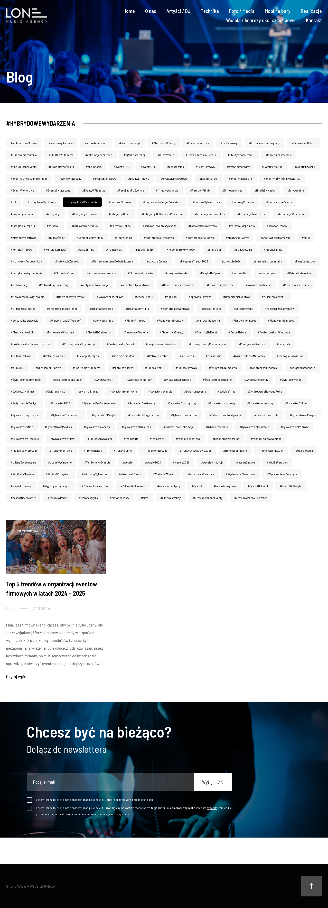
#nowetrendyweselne (220, 285)
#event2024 (121, 166)
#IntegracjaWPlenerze (291, 214)
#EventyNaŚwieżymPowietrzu (282, 178)
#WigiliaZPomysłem (58, 474)
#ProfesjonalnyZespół (120, 344)
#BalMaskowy (229, 143)
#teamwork (157, 438)
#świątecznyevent (291, 379)
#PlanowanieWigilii (22, 332)
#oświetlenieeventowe (175, 308)
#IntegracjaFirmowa (84, 214)
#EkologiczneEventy (23, 166)
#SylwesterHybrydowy (221, 403)
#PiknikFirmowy (135, 320)
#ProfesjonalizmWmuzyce (274, 332)
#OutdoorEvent (243, 308)
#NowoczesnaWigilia (258, 285)
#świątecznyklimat (22, 391)
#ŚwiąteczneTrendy (255, 379)
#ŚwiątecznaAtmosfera (223, 367)
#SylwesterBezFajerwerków (99, 403)
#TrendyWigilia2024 (271, 450)
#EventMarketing (272, 166)
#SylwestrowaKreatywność (225, 415)
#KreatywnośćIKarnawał (275, 237)
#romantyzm (213, 356)
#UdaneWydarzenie (60, 462)
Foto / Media (242, 11)
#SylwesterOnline (296, 403)
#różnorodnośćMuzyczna (249, 356)
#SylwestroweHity (216, 427)
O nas (150, 11)
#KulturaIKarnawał (55, 249)
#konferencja (123, 237)
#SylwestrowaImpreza (184, 415)
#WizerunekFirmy (130, 474)
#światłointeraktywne (123, 391)
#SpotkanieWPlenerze (86, 367)
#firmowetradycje (167, 190)
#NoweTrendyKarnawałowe (178, 285)
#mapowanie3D (143, 249)
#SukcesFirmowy (186, 367)
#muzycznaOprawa (156, 261)
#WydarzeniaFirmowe (200, 474)
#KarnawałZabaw (277, 226)
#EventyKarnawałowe (174, 178)
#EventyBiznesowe (104, 178)
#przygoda (283, 344)
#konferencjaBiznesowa (159, 237)
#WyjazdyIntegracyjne (56, 486)
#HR (13, 202)
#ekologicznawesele (279, 155)
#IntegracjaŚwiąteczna (251, 214)
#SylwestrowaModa (266, 415)
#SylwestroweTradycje (25, 438)
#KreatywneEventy (237, 237)
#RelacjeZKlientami (123, 356)
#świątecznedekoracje (67, 379)
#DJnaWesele (165, 155)
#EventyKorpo (208, 178)
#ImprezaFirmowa (120, 202)
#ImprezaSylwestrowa (206, 202)
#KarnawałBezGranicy (84, 226)
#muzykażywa (266, 273)
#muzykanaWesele (176, 273)
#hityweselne (295, 190)
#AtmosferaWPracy (163, 143)
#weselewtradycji (212, 462)
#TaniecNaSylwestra (99, 438)
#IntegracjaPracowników (210, 214)
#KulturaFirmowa (21, 249)
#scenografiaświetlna (290, 356)
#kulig (306, 237)
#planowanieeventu (207, 320)
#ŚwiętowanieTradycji (24, 403)
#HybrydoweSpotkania (42, 202)
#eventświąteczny (70, 178)
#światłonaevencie (160, 391)
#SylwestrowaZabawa (97, 427)
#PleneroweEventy (171, 332)
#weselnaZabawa (245, 462)
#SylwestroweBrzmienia (137, 427)
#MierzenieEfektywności (180, 249)
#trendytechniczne (235, 450)
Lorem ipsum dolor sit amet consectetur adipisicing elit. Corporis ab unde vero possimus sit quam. (95, 799)
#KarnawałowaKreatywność (159, 226)
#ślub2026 (17, 367)
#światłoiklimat (88, 391)
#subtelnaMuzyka (122, 367)
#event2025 (147, 166)
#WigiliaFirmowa (277, 462)
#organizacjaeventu (274, 296)
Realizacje (311, 11)
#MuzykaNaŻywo (209, 273)
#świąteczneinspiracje (177, 379)
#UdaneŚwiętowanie (23, 462)
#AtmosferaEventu (96, 143)
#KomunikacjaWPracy (90, 237)
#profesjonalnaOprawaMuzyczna (30, 344)
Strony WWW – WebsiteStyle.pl (30, 886)
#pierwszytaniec (103, 320)
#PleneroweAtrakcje (135, 332)
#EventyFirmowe (138, 178)
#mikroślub (214, 249)
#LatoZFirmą (86, 249)
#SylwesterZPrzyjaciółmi (143, 415)
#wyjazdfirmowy (21, 486)
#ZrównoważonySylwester (250, 498)
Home (129, 11)
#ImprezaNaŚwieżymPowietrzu (162, 202)
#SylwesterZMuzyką (104, 415)
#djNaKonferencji (135, 155)
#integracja (53, 214)
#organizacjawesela (101, 308)
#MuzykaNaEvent (64, 273)
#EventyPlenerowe (22, 190)
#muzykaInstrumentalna (268, 261)
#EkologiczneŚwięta (61, 166)
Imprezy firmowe (27, 530)
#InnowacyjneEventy (279, 202)
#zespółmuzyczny (225, 486)
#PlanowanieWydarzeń (60, 332)
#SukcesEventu (154, 367)
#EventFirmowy (205, 166)
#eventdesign (175, 166)
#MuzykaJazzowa (305, 261)
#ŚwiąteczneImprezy (139, 379)
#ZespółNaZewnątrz (23, 498)
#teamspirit (131, 438)
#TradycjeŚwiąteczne (24, 450)
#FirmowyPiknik (200, 190)
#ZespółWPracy (57, 498)
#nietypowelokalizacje (94, 285)
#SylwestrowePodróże (295, 427)
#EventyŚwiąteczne (58, 190)
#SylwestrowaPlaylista (58, 427)
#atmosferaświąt (129, 143)
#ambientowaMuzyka (24, 143)
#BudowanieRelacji (303, 143)
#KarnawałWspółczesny (202, 226)
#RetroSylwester (157, 356)
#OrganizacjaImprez (23, 308)
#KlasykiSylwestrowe (23, 237)
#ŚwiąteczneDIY (103, 379)
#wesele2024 (152, 462)
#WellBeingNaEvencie (96, 462)
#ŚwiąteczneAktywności (26, 379)
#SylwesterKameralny (260, 403)
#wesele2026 (181, 462)
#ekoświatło (94, 166)
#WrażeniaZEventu (164, 474)
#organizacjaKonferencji (62, 308)
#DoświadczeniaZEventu (201, 155)
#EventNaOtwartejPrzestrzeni (29, 178)
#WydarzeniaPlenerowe (240, 474)
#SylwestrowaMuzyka (303, 415)
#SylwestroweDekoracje (178, 427)
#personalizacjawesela (24, 320)
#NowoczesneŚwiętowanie (27, 296)
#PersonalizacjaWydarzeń (65, 320)
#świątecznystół (56, 391)
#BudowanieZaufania (24, 155)
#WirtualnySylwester (94, 474)
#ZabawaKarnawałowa (95, 486)
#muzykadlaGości (230, 261)
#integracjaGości (119, 214)
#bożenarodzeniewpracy (264, 143)
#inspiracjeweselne (22, 214)
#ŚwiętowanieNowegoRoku (264, 391)
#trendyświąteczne (155, 450)
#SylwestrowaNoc (22, 427)
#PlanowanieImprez (244, 320)
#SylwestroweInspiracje (254, 427)
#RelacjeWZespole (88, 356)
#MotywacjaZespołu (66, 261)
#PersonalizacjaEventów (280, 308)
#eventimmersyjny (238, 166)
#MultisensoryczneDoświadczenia (112, 261)
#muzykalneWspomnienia (26, 273)
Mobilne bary (277, 11)
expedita (212, 808)
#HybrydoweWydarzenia (82, 202)
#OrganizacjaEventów (236, 296)
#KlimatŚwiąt (56, 237)
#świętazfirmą (227, 391)
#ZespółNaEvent (258, 486)
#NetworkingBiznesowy (54, 285)
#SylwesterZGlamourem (65, 415)
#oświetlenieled (211, 308)
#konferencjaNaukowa (200, 237)
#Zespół (197, 486)
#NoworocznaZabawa (110, 296)
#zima (144, 498)
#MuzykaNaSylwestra (140, 273)
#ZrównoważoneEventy (207, 498)
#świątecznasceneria (302, 367)
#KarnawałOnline (120, 226)
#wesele (127, 462)
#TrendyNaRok (93, 450)
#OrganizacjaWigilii (137, 308)
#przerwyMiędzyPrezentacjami (208, 344)
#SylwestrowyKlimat (63, 438)
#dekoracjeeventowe (98, 155)
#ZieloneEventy (119, 498)
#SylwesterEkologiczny (181, 403)
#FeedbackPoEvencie (130, 190)
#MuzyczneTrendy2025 (193, 261)
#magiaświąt (114, 249)
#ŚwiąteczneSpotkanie (217, 379)
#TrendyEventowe (60, 450)
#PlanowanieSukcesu (281, 320)
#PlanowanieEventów (170, 320)
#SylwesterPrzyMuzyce (25, 415)
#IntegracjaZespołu (23, 226)
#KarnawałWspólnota (242, 226)
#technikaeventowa (188, 438)
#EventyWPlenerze (93, 190)
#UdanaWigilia (304, 450)
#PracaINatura (237, 332)
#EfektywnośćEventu (241, 155)
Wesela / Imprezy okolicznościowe (261, 20)
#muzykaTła (239, 273)
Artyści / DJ (178, 11)
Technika (210, 11)
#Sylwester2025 (60, 403)
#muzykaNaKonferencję (101, 273)
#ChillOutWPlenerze (61, 155)
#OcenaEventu (144, 296)
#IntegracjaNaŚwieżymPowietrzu (162, 214)
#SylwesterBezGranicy (141, 403)
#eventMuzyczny (304, 166)
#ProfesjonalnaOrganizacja (78, 344)
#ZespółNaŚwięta (291, 486)
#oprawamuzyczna (200, 296)
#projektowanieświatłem (161, 344)
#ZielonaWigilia (88, 498)
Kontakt (314, 20)
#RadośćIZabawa (21, 356)
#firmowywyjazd (232, 190)
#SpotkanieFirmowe (48, 367)
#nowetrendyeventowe (134, 285)
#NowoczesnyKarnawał (70, 296)
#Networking (19, 285)
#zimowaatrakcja (170, 498)
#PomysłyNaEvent (206, 332)
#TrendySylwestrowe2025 (195, 450)
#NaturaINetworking (299, 273)
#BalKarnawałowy (198, 143)
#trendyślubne (123, 450)
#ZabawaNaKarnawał (132, 486)
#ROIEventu (187, 356)
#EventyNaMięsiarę (240, 178)
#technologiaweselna (225, 438)
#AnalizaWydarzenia (61, 143)
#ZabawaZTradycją (168, 486)
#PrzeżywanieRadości (251, 344)
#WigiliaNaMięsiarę (22, 474)
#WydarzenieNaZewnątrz (282, 474)
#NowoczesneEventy (296, 285)
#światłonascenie (195, 391)
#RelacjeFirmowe (54, 356)
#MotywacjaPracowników (27, 261)
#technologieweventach (266, 438)
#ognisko (171, 296)
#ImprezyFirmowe (243, 202)
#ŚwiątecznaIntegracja (263, 367)
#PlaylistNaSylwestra (98, 332)
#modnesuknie (273, 249)
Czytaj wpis (16, 676)
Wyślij (213, 782)
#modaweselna (242, 249)
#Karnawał (53, 226)
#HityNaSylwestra (265, 190)
